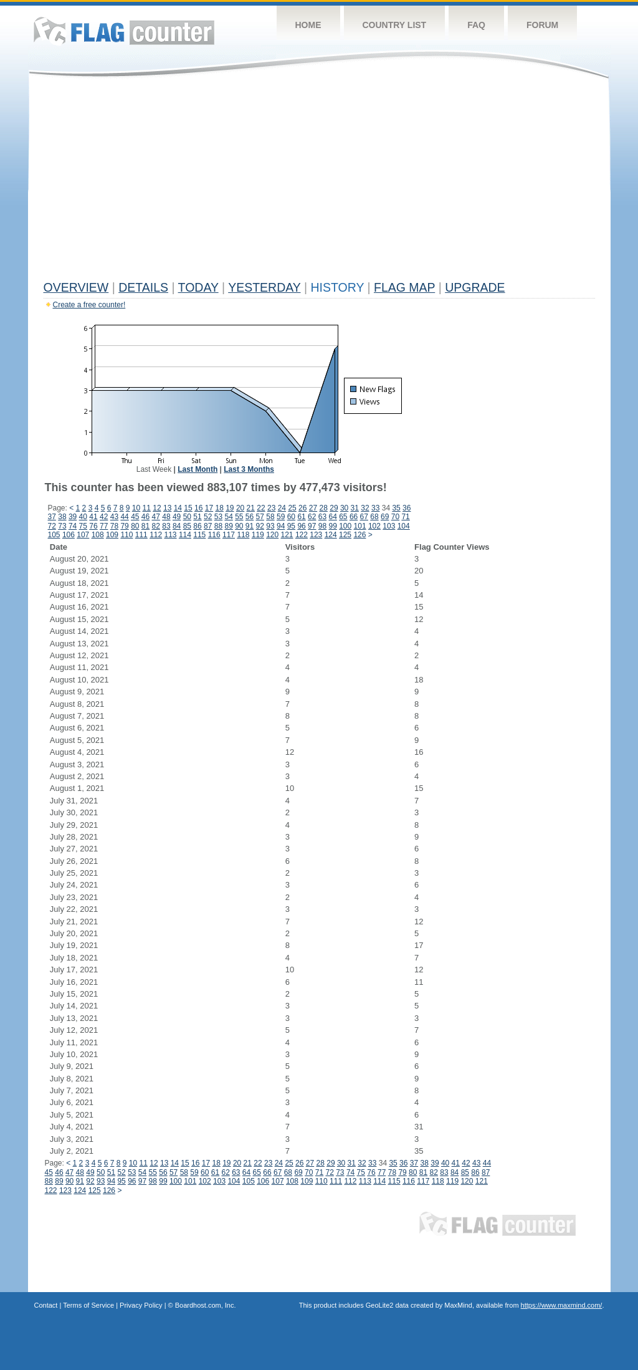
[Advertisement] (319, 182)
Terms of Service (88, 1305)
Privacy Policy (141, 1305)
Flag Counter (124, 31)
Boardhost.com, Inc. (205, 1305)
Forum (542, 25)
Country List (395, 25)
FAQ (476, 25)
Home (308, 25)
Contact (46, 1305)
